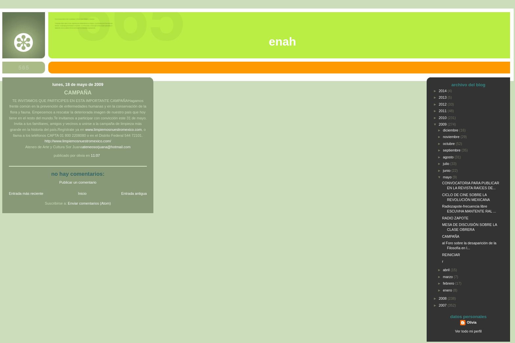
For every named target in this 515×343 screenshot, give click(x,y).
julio (446, 164)
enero (448, 290)
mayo (448, 177)
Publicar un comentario (78, 182)
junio (447, 170)
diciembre (451, 130)
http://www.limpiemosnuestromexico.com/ (78, 141)
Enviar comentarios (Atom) (89, 203)
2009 (443, 124)
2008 (443, 298)
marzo (448, 277)
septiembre (452, 150)
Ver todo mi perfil (468, 331)
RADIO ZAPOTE (455, 218)
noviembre (451, 137)
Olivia (471, 322)
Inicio (82, 193)
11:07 (95, 155)
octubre (449, 144)
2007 (443, 305)
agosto (449, 157)
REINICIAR (451, 255)
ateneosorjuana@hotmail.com (106, 147)
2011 (443, 111)
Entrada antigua (134, 193)
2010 (443, 118)
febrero (449, 283)
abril (447, 270)
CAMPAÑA (77, 93)
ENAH (282, 41)
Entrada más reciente (26, 193)
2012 (443, 104)
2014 (443, 91)
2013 (443, 97)
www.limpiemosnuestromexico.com (113, 129)
